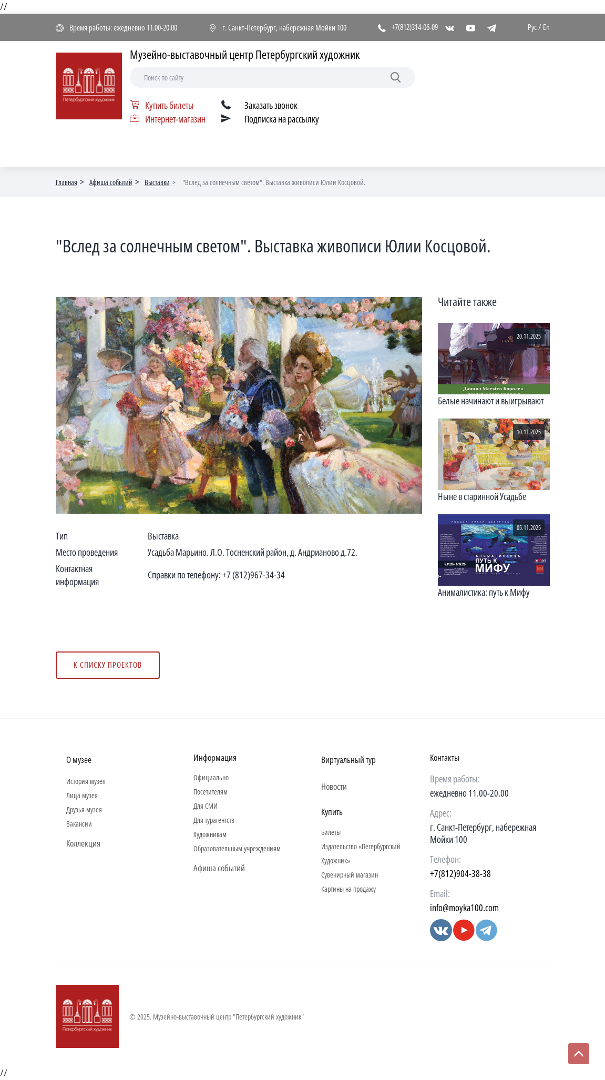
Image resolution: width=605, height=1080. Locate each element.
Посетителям (210, 792)
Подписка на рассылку (281, 119)
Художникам (210, 834)
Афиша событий (110, 182)
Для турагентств (213, 820)
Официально (211, 777)
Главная (66, 182)
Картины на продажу (348, 889)
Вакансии (79, 824)
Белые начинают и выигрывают (491, 400)
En (546, 27)
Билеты (331, 832)
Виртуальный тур (348, 759)
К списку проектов (108, 664)
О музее (78, 759)
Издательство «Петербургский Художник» (361, 853)
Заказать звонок (271, 105)
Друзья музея (84, 809)
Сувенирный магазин (349, 875)
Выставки (157, 182)
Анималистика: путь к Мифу (484, 592)
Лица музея (82, 795)
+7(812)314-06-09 (415, 27)
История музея (86, 781)
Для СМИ (205, 806)
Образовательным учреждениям (237, 848)
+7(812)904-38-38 (460, 873)
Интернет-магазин (175, 119)
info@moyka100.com (464, 907)
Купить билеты (169, 105)
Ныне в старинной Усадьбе (482, 496)
